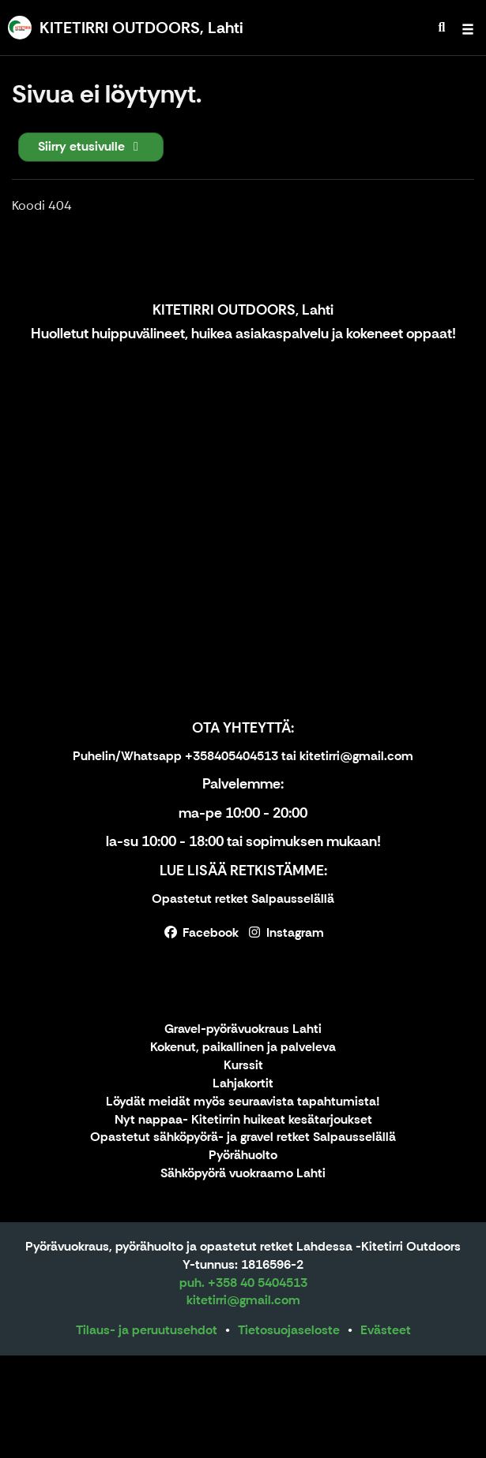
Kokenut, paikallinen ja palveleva (243, 1047)
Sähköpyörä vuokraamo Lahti (243, 1173)
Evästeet (385, 1330)
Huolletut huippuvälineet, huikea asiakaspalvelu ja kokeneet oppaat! (243, 333)
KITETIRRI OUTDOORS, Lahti (243, 309)
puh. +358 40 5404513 (243, 1282)
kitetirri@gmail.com (243, 1300)
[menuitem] (442, 27)
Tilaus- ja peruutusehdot (146, 1330)
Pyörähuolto (243, 1155)
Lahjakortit (243, 1083)
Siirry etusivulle (91, 146)
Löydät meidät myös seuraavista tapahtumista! (243, 1101)
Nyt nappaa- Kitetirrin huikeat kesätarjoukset (243, 1120)
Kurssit (243, 1065)
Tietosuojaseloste (289, 1330)
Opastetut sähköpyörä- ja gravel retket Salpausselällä (243, 1137)
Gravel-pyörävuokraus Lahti (243, 1029)
